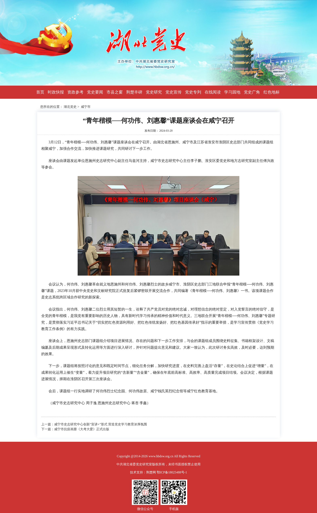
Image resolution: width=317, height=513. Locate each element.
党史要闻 (95, 92)
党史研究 (154, 92)
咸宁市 (86, 106)
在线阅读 (213, 92)
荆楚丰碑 (134, 92)
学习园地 (232, 92)
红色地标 (271, 92)
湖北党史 (70, 106)
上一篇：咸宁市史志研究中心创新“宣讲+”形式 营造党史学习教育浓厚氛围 (94, 424)
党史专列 (193, 92)
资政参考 (75, 92)
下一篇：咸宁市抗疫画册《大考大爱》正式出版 (75, 429)
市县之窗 (115, 92)
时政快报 (56, 92)
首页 (40, 92)
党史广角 (252, 92)
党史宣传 (173, 92)
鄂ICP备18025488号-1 (172, 472)
